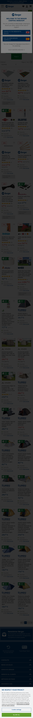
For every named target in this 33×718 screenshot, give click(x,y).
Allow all (16, 715)
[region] (16, 702)
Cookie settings (16, 709)
